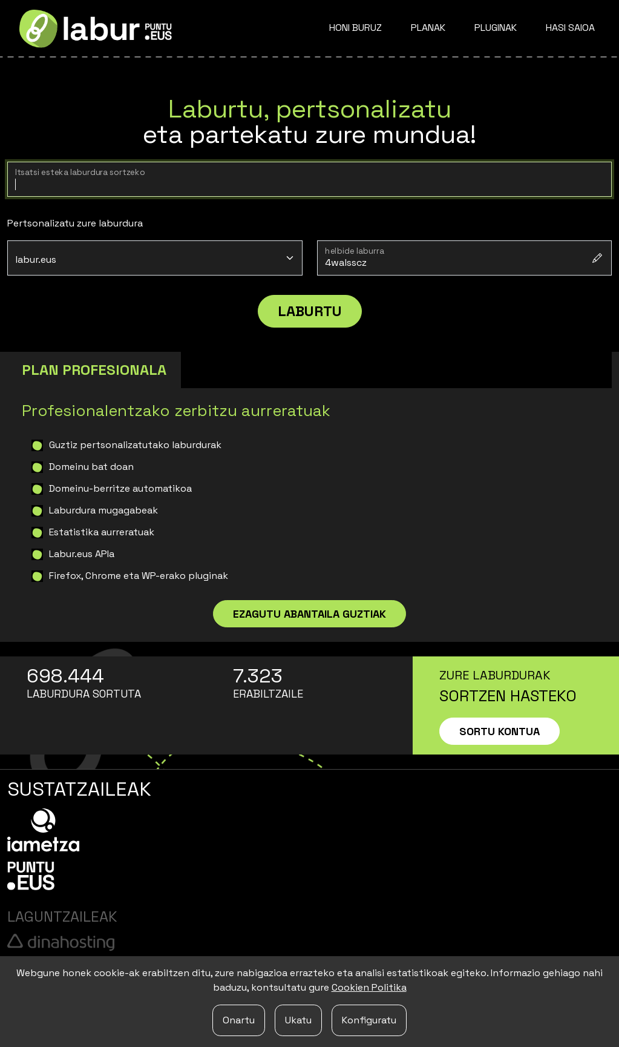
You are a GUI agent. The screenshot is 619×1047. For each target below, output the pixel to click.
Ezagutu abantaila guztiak (309, 614)
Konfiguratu (369, 1020)
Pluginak (495, 27)
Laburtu (310, 311)
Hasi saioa (570, 27)
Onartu (239, 1020)
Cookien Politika (369, 987)
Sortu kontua (499, 731)
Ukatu (298, 1020)
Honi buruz (355, 27)
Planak (428, 27)
